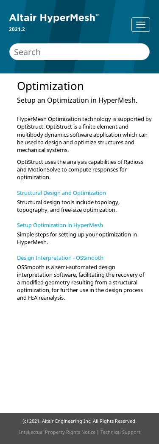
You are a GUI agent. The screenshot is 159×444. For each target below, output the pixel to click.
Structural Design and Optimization (61, 193)
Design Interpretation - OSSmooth (60, 257)
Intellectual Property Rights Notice (57, 432)
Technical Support (120, 432)
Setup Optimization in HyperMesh (60, 225)
